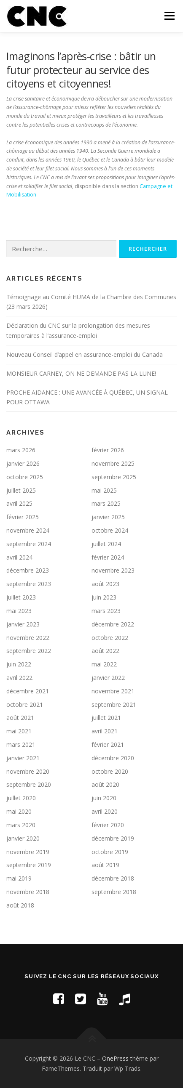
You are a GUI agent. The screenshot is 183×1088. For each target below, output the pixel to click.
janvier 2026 (23, 463)
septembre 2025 (114, 477)
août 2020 (105, 784)
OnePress (115, 1058)
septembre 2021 (114, 705)
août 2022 (105, 651)
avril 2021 (105, 731)
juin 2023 (104, 597)
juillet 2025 (21, 490)
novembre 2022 (27, 638)
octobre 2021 (24, 705)
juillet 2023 (21, 597)
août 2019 (105, 865)
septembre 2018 (114, 892)
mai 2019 (19, 878)
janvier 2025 (108, 517)
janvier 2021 (23, 758)
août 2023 (105, 584)
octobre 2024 (110, 530)
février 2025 (22, 517)
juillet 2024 (106, 544)
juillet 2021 (106, 718)
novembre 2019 (27, 852)
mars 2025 (106, 503)
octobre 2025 (24, 477)
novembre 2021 (113, 691)
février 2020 (108, 825)
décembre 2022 (113, 624)
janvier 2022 (108, 678)
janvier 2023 (23, 624)
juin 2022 (18, 664)
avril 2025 (19, 503)
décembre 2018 (113, 878)
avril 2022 (19, 678)
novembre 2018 (27, 892)
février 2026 (108, 450)
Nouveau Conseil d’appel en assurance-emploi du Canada (84, 354)
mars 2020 (20, 825)
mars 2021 (20, 744)
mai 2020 (19, 811)
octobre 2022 (110, 638)
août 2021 (20, 718)
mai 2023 (19, 611)
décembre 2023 (27, 570)
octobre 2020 (110, 771)
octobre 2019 (110, 852)
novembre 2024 (27, 530)
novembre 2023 (113, 570)
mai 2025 (104, 490)
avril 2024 (19, 557)
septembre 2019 (28, 865)
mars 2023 (106, 611)
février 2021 (108, 744)
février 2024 (108, 557)
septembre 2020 (28, 784)
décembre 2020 (113, 758)
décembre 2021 (27, 691)
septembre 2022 (28, 651)
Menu (169, 15)
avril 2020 (105, 811)
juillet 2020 (21, 798)
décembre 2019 (113, 838)
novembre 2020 (27, 771)
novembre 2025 (113, 463)
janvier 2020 (23, 838)
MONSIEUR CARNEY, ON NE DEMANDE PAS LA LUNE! (81, 373)
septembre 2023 (28, 584)
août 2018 (20, 905)
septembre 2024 (28, 544)
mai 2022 (104, 664)
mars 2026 (20, 450)
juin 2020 (104, 798)
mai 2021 (19, 731)
